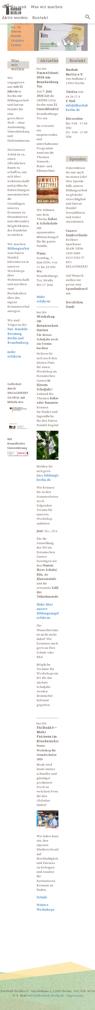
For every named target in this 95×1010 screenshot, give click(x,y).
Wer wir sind (14, 6)
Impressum (74, 995)
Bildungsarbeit (18, 249)
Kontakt (40, 17)
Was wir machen (47, 6)
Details (42, 897)
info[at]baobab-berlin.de (46, 995)
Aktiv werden (15, 17)
